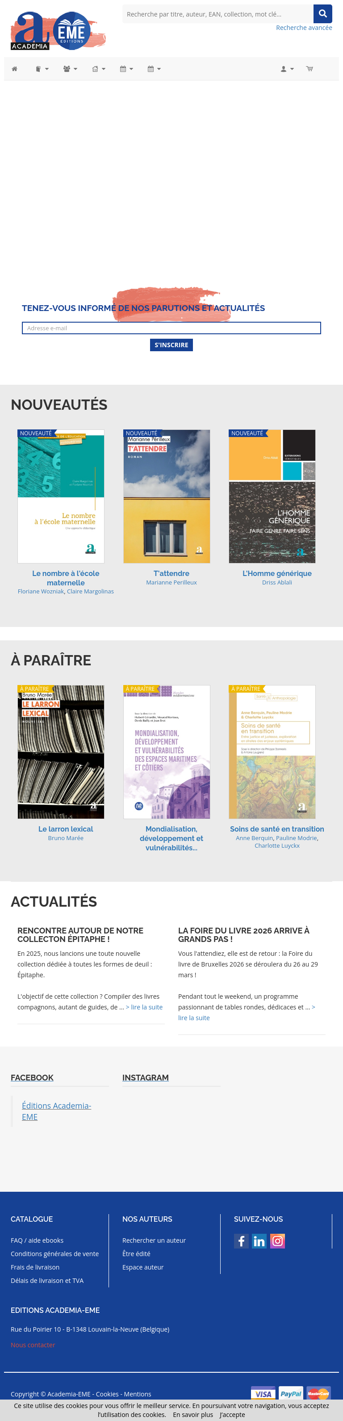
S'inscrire (171, 345)
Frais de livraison (35, 1267)
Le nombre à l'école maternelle (65, 578)
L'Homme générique (277, 573)
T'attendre (171, 573)
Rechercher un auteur (154, 1240)
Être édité (136, 1253)
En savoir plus (193, 1414)
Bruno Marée (66, 838)
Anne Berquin (254, 838)
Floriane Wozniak (41, 591)
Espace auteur (143, 1267)
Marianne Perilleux (171, 582)
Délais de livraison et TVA (47, 1280)
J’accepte (232, 1414)
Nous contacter (33, 1345)
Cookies (107, 1394)
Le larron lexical (65, 829)
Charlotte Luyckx (277, 845)
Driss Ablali (277, 582)
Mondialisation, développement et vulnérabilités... (171, 838)
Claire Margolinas (90, 591)
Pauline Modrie (296, 838)
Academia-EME (69, 1394)
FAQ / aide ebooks (37, 1240)
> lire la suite (144, 1007)
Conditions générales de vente (55, 1253)
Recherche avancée (304, 27)
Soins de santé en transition (277, 829)
